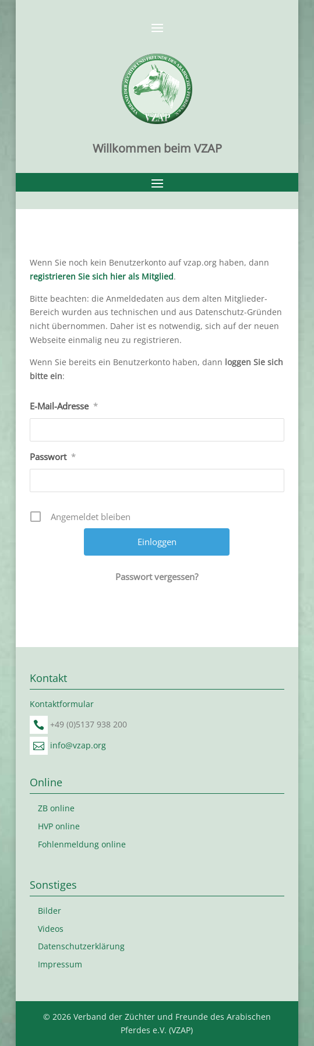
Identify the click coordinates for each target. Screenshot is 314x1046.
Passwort (53, 456)
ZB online (56, 808)
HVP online (59, 826)
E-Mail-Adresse (64, 406)
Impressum (60, 964)
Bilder (49, 910)
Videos (50, 928)
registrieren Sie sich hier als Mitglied (102, 276)
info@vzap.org (78, 745)
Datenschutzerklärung (81, 946)
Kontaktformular (62, 703)
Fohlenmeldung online (82, 844)
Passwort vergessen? (156, 576)
